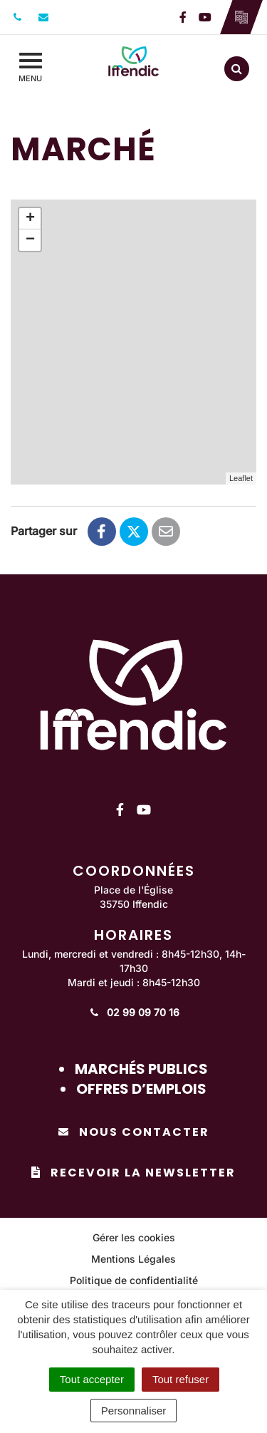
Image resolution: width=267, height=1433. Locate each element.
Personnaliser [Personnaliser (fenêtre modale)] (134, 1410)
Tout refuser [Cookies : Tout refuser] (180, 1379)
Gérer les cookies (134, 1237)
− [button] (30, 240)
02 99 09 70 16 (133, 1012)
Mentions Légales (133, 1259)
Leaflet (241, 478)
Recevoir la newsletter (133, 1172)
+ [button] (30, 218)
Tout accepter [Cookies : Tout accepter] (92, 1379)
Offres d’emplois (141, 1089)
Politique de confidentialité (134, 1280)
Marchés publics (141, 1069)
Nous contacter (133, 1132)
